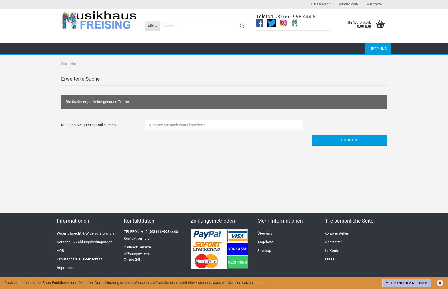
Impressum (66, 268)
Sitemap (264, 250)
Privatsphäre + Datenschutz (79, 259)
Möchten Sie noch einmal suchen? (89, 125)
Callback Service (137, 247)
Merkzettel (375, 4)
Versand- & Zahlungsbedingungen (84, 242)
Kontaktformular (137, 238)
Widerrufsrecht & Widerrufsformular (86, 233)
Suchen (349, 140)
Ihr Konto (331, 250)
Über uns (378, 49)
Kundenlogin (348, 4)
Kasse (329, 259)
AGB (60, 250)
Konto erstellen (336, 233)
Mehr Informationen (406, 283)
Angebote (265, 242)
